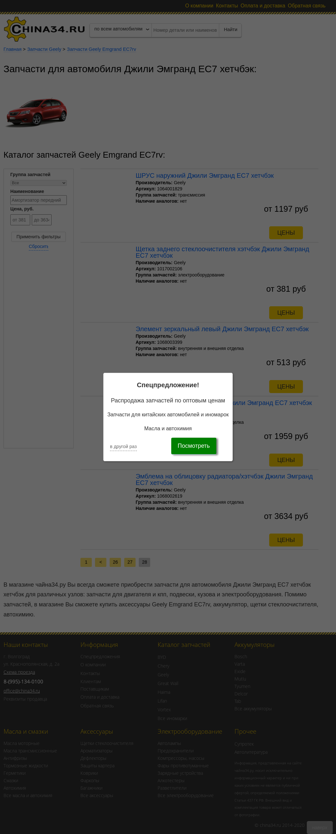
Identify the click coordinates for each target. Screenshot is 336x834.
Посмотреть (194, 446)
